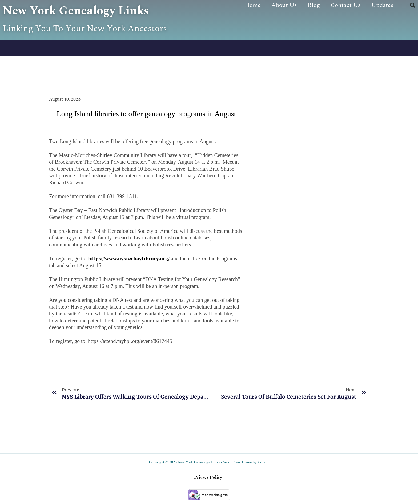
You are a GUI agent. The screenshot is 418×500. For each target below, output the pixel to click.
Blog (314, 5)
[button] (412, 5)
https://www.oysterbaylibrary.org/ (129, 259)
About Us (284, 5)
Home (253, 5)
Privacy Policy (208, 477)
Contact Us (346, 5)
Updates (382, 5)
